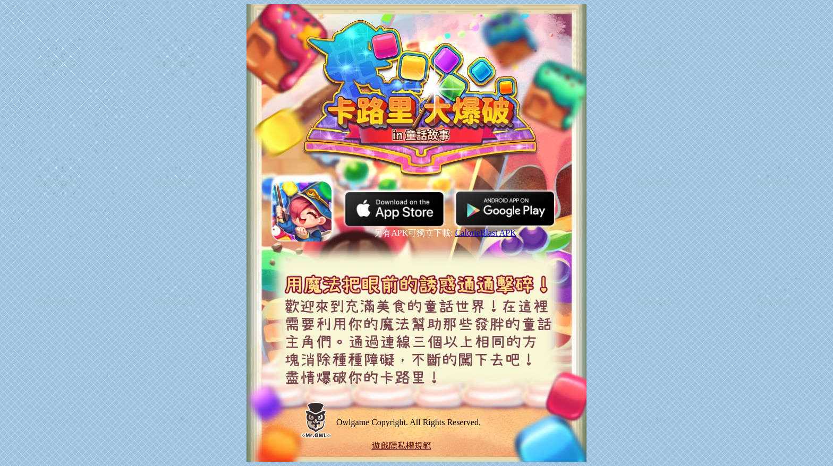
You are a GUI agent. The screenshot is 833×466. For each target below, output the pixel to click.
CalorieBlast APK (485, 232)
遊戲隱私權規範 (401, 445)
